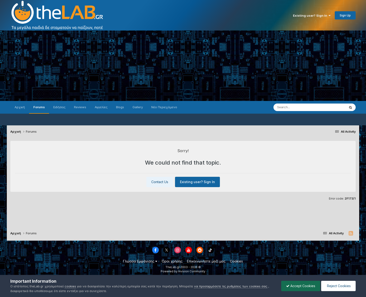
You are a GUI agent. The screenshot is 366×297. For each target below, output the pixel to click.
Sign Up (345, 15)
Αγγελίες (101, 107)
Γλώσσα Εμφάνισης (140, 261)
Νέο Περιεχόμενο (164, 107)
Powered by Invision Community (183, 271)
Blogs (120, 107)
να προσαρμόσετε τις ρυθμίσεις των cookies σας (230, 286)
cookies (70, 286)
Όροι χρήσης (172, 261)
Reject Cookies (338, 286)
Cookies (236, 261)
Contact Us (159, 182)
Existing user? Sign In (312, 15)
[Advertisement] (183, 66)
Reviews (80, 107)
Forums (39, 107)
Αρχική (20, 107)
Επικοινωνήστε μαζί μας (206, 261)
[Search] (300, 107)
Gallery (137, 107)
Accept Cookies (300, 286)
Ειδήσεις (59, 107)
